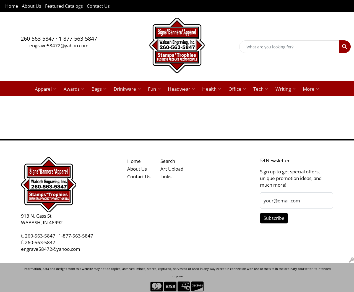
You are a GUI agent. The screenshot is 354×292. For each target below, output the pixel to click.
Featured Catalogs (64, 6)
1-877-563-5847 (78, 38)
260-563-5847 (37, 38)
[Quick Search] (289, 46)
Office (237, 88)
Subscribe (274, 218)
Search (167, 161)
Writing (285, 88)
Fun (154, 88)
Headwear (181, 88)
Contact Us (98, 6)
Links (165, 176)
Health (211, 88)
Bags (99, 88)
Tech (260, 88)
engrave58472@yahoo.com (58, 45)
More (311, 88)
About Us (31, 6)
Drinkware (127, 88)
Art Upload (171, 168)
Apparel (45, 88)
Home (11, 6)
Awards (74, 88)
